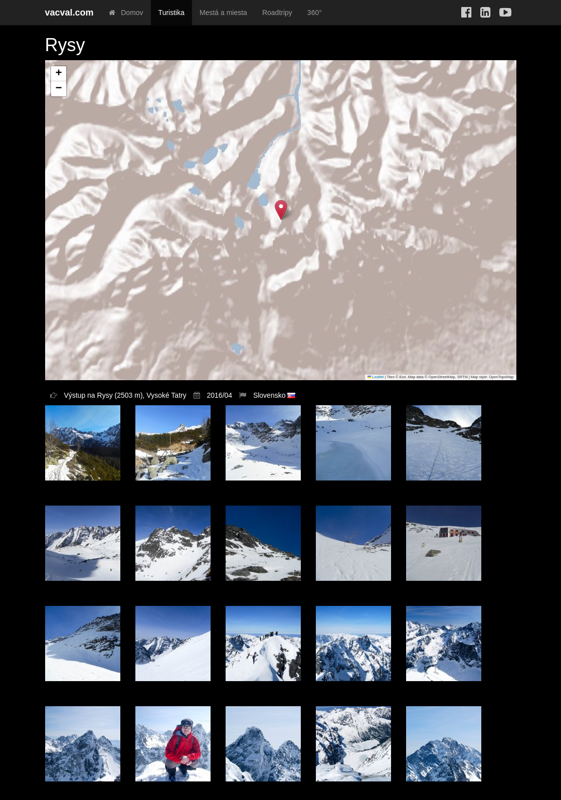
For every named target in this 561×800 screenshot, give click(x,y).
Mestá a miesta (223, 13)
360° (314, 13)
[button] (281, 210)
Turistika (171, 13)
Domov (126, 13)
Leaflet (375, 377)
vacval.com (69, 13)
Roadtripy (277, 13)
